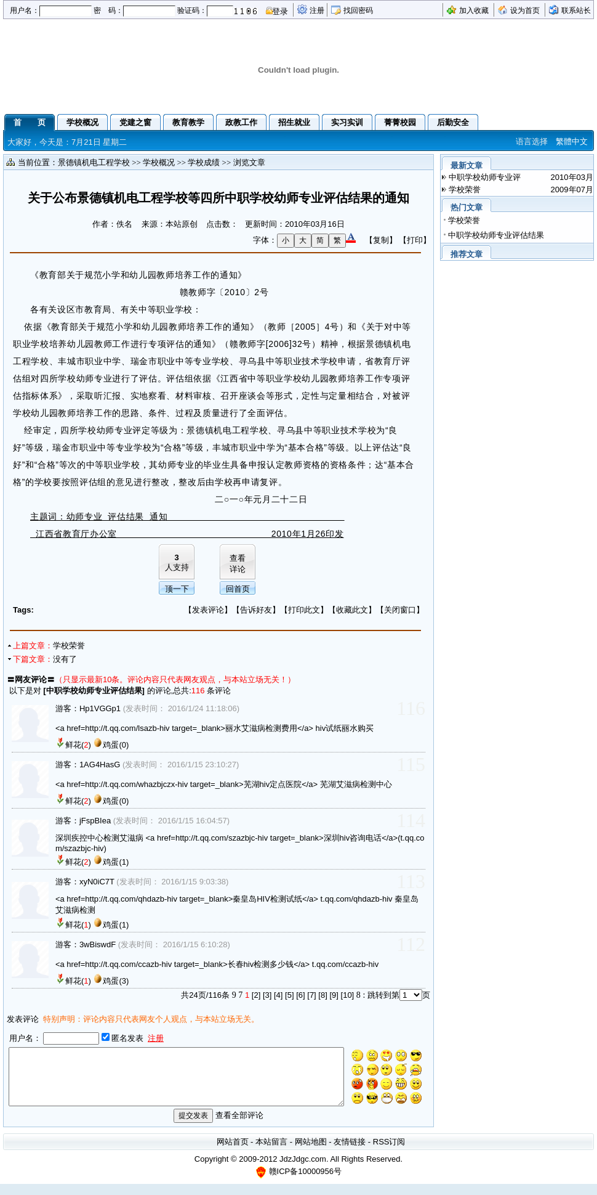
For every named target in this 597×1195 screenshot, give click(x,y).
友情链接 (350, 1152)
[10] (348, 995)
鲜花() (78, 744)
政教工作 (241, 122)
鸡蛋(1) (116, 862)
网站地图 (311, 1152)
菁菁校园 (400, 122)
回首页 (238, 588)
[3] (267, 995)
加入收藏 (474, 10)
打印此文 (304, 609)
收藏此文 (352, 609)
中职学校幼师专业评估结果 (94, 690)
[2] (256, 995)
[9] (333, 995)
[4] (278, 995)
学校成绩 (204, 162)
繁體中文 (572, 141)
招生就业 (294, 122)
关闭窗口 (400, 609)
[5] (289, 995)
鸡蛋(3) (116, 980)
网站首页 (233, 1152)
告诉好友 (256, 609)
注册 (317, 10)
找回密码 (358, 10)
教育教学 (188, 122)
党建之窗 (135, 122)
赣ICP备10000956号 (305, 1182)
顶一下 (177, 588)
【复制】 (381, 240)
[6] (300, 995)
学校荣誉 (69, 645)
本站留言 (271, 1152)
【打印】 (415, 240)
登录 (280, 11)
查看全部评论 (239, 1126)
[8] (322, 995)
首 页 (30, 122)
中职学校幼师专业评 (485, 177)
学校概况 (82, 122)
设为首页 (525, 10)
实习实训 (347, 122)
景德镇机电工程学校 (94, 162)
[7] (311, 995)
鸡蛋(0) (116, 744)
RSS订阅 (389, 1152)
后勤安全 (453, 122)
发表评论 (208, 609)
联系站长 (576, 10)
